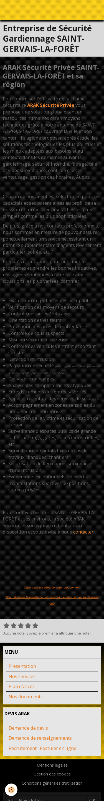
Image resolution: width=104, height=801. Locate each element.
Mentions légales (52, 765)
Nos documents (26, 696)
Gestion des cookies (52, 774)
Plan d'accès (22, 686)
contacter (83, 532)
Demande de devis (28, 728)
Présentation (22, 666)
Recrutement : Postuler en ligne (42, 748)
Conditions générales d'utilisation (52, 783)
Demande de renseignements (40, 738)
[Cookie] (11, 790)
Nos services (22, 676)
